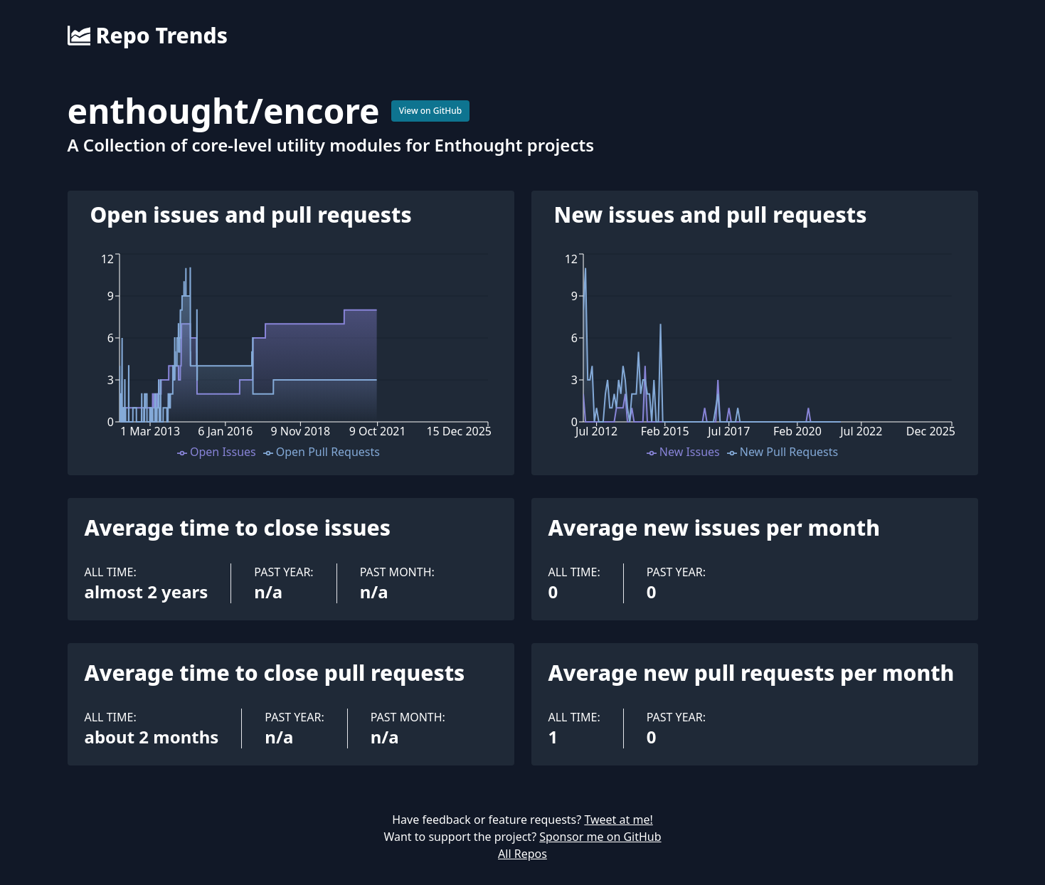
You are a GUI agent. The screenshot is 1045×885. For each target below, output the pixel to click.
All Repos (522, 854)
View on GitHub (430, 111)
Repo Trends (148, 35)
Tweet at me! (618, 819)
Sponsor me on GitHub (600, 836)
